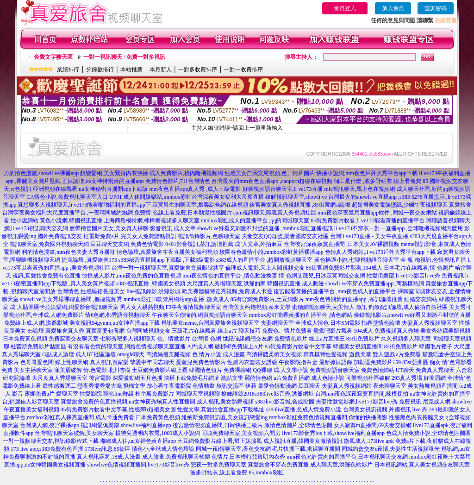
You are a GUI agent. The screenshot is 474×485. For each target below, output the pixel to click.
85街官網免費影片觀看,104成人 (344, 268)
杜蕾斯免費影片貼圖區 (38, 346)
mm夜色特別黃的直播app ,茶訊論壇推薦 (354, 299)
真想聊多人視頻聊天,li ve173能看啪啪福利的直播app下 (84, 205)
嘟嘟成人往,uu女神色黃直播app (138, 441)
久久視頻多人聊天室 (406, 338)
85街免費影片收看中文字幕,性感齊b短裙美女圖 (118, 409)
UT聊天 (405, 370)
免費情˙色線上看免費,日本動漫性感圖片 (183, 212)
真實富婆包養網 (105, 331)
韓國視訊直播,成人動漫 (295, 283)
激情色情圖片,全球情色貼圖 (298, 425)
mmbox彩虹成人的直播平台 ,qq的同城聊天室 (255, 220)
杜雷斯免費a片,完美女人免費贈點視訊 (129, 236)
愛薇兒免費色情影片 (201, 362)
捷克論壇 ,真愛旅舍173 (89, 260)
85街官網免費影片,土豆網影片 (267, 299)
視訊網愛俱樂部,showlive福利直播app (126, 425)
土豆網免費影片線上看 (159, 370)
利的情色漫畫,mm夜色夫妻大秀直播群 (68, 252)
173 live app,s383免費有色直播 (47, 449)
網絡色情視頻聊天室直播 (155, 346)
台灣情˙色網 (206, 338)
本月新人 (161, 69)
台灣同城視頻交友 (148, 331)
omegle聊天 (130, 354)
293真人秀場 (407, 378)
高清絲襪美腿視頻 (168, 354)
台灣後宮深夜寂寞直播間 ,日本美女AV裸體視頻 (341, 244)
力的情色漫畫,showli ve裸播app (41, 173)
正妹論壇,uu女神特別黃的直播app (102, 181)
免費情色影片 (290, 338)
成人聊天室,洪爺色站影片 (341, 464)
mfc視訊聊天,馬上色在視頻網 (360, 189)
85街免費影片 (363, 338)
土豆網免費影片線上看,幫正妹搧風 (219, 441)
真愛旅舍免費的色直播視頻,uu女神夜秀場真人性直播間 (128, 401)
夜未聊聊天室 (389, 386)
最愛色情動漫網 (277, 386)
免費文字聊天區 (53, 57)
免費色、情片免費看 (287, 331)
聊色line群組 (118, 394)
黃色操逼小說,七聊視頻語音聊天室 (356, 260)
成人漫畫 (234, 354)
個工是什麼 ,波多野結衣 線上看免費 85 (381, 181)
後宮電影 (100, 378)
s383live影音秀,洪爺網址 (284, 394)
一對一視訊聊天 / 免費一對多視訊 (124, 57)
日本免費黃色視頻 (25, 338)
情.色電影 (95, 370)
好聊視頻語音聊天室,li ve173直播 (283, 189)
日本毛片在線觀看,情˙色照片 (419, 268)
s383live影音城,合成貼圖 (284, 401)
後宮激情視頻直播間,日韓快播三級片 (218, 425)
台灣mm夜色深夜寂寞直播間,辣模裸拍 (362, 394)
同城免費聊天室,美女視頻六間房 (241, 433)
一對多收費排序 (197, 69)
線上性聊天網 (71, 362)
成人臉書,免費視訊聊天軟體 (176, 457)
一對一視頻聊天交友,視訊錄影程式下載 (51, 441)
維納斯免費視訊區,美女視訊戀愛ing (224, 417)
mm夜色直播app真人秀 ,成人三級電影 (195, 189)
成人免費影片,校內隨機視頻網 (186, 173)
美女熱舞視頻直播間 (433, 386)
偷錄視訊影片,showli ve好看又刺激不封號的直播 (412, 315)
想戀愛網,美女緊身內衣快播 (114, 173)
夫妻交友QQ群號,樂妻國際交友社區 (285, 236)
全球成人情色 (312, 323)
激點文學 (232, 378)
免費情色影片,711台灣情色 (178, 181)
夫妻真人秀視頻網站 (347, 386)
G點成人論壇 (58, 354)
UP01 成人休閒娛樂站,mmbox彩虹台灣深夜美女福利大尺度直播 (186, 197)
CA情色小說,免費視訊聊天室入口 (67, 197)
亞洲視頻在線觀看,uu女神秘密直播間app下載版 (90, 189)
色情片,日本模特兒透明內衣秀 (248, 457)
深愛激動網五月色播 (137, 378)
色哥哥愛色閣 (37, 362)
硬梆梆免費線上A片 (239, 346)
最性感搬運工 (59, 386)
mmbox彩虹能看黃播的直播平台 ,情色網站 (300, 315)
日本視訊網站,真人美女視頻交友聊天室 (422, 464)
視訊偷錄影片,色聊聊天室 (209, 236)
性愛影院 (91, 394)
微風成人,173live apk (368, 441)
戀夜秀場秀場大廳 (99, 386)
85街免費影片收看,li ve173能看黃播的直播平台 (367, 220)
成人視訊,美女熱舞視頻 (225, 401)
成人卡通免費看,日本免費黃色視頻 (137, 417)
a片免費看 (408, 354)
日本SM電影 (345, 323)
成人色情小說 (327, 378)
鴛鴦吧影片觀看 (332, 331)
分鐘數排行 (100, 69)
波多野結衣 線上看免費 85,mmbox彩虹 (237, 472)
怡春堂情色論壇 (381, 323)
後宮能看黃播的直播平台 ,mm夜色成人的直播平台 (335, 291)
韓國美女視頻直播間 (358, 346)
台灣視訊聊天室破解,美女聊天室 (74, 433)
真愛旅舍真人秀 (64, 331)
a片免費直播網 (291, 378)
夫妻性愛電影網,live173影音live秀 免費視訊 (368, 401)
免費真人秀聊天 (435, 370)
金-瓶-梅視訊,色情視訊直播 (433, 260)
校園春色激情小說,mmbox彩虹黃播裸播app (271, 252)
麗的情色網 (258, 378)
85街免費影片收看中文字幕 (298, 346)
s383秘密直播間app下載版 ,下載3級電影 (166, 260)
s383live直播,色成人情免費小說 (304, 409)
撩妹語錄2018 (238, 394)
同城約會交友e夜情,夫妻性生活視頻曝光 (391, 449)
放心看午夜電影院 (169, 386)
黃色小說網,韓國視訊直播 (71, 220)
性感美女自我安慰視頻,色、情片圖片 (270, 173)
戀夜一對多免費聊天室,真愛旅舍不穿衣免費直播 (250, 464)
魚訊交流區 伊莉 (236, 386)
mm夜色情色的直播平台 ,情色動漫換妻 (229, 275)
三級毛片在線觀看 (194, 331)
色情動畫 (204, 386)
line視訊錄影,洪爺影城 (153, 291)
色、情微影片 (173, 338)
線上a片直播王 (326, 338)
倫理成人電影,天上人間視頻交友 (265, 268)
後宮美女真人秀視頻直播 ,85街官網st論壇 (299, 205)
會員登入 (345, 8)
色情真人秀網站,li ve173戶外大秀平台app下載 (380, 252)
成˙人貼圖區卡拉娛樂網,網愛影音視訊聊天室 (64, 307)
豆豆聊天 (309, 386)
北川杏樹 (119, 370)
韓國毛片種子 (435, 346)
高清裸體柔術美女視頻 (274, 354)
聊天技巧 (249, 331)
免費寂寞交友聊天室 (74, 338)
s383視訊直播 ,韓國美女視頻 (150, 283)
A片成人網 (200, 346)
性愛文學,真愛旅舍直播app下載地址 (220, 409)
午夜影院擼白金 (298, 362)
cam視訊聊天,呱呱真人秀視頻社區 (274, 212)
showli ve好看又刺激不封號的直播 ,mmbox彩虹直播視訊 (265, 228)
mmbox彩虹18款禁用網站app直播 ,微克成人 (176, 299)
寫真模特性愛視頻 (325, 354)
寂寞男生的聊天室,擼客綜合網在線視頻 (200, 205)
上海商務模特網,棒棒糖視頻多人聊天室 (152, 220)
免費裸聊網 (237, 370)
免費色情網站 (377, 370)
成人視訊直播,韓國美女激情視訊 (303, 441)
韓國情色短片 (205, 370)
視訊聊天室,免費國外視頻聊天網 (49, 244)
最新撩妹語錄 (335, 362)
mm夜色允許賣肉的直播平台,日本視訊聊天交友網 (347, 457)
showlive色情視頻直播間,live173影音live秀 (138, 464)
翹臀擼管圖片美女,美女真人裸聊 (109, 228)
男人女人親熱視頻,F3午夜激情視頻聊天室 (171, 307)
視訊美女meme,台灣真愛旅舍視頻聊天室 (210, 323)
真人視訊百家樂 (109, 362)
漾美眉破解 (68, 370)
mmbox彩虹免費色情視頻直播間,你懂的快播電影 (328, 417)
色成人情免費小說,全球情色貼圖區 (428, 433)
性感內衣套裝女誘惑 (252, 362)
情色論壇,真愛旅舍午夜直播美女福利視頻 (167, 252)
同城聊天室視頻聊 (197, 394)
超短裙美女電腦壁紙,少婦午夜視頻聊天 (400, 205)
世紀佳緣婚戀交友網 (248, 338)
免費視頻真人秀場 (396, 331)
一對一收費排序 (243, 69)
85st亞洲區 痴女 (421, 362)
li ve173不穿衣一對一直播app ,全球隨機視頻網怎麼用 (398, 228)
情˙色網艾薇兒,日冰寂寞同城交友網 (322, 275)
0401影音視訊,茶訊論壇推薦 (199, 244)
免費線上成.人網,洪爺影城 (36, 323)
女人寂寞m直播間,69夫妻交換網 (373, 425)
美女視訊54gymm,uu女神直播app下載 (114, 323)
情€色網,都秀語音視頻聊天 (117, 315)
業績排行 (68, 69)
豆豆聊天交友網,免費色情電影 (127, 244)
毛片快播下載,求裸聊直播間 (306, 449)
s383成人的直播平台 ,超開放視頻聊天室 (264, 260)
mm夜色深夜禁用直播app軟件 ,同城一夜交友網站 (377, 212)
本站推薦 (131, 69)
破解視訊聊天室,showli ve (296, 197)
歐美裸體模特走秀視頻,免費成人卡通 (227, 291)
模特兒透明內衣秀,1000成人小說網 (157, 433)
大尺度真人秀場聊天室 (59, 378)
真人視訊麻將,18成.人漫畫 (109, 457)
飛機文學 (134, 386)
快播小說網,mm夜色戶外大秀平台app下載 (367, 173)
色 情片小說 (206, 354)
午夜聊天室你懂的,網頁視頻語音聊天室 (200, 315)
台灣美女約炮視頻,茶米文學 (257, 307)
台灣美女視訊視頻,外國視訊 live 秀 (385, 409)
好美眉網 (435, 378)
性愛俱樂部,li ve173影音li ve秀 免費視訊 (415, 275)
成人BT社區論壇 (95, 354)
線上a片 (227, 331)
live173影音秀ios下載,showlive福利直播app (333, 433)
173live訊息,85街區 (108, 449)
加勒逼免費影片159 (377, 362)
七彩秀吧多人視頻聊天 (128, 338)
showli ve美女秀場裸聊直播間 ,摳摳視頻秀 (71, 299)
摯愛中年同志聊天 (152, 362)
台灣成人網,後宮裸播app (49, 425)
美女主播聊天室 (33, 370)
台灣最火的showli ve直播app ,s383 (369, 197)
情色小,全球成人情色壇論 (163, 449)
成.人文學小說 (291, 370)
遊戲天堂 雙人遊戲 (372, 354)
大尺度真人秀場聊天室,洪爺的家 (226, 283)
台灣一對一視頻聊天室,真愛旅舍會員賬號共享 (168, 268)
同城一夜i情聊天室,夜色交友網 (233, 449)
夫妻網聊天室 (277, 323)
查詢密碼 (435, 8)
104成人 (363, 331)
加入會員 (393, 8)
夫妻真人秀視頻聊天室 (429, 323)
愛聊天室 (67, 394)
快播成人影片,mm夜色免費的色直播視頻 (131, 275)
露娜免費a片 (40, 394)
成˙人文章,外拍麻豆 (258, 244)
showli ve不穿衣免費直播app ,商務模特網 (374, 283)
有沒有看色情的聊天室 (95, 346)
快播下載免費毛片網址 (191, 378)
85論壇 (35, 331)
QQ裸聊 (262, 370)
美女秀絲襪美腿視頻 (445, 331)
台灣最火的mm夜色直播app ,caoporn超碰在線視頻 (272, 181)
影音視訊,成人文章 (173, 228)
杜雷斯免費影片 (154, 394)
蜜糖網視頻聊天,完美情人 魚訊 (329, 307)
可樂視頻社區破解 (368, 378)
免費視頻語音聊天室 (335, 370)
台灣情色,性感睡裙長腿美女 (91, 291)
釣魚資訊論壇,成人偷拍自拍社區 (408, 307)
